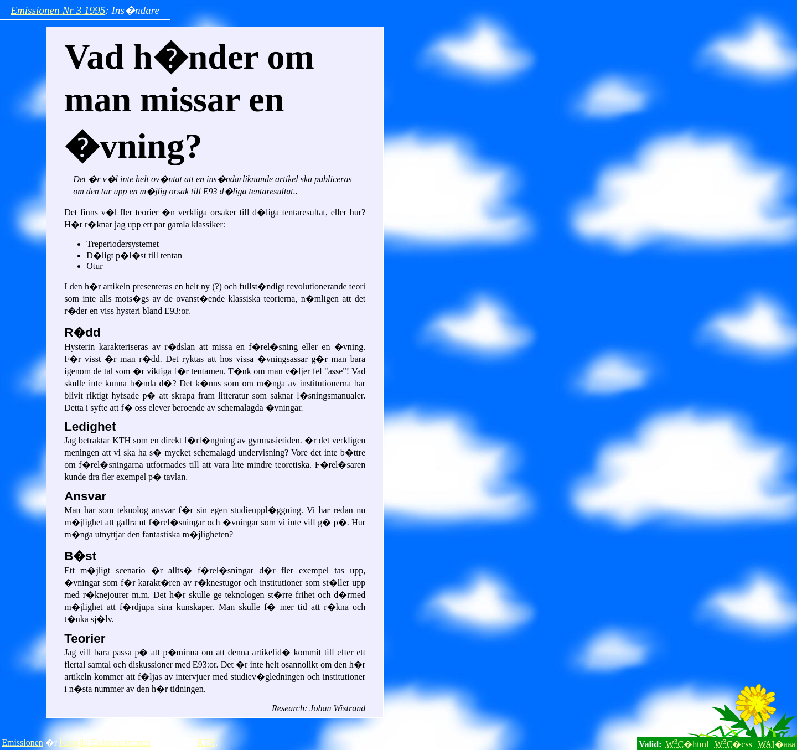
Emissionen (22, 742)
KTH (206, 742)
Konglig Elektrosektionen (105, 742)
